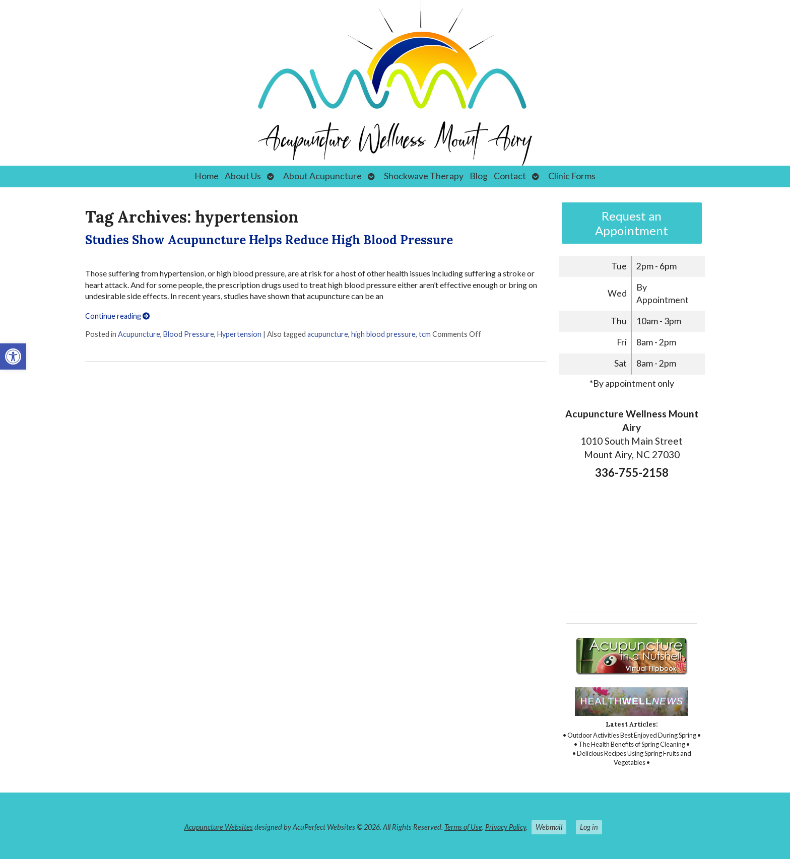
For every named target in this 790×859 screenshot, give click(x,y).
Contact (510, 176)
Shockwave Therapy (424, 176)
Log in (589, 827)
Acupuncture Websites (218, 827)
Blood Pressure (188, 334)
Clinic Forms (572, 176)
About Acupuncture (322, 176)
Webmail (549, 827)
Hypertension (239, 334)
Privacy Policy (505, 827)
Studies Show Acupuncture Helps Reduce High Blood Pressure (269, 240)
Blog (479, 176)
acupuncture (327, 334)
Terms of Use (463, 827)
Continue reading (117, 316)
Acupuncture (139, 334)
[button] (13, 356)
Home (206, 176)
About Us (243, 176)
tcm (425, 334)
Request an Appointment (631, 223)
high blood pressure (383, 334)
